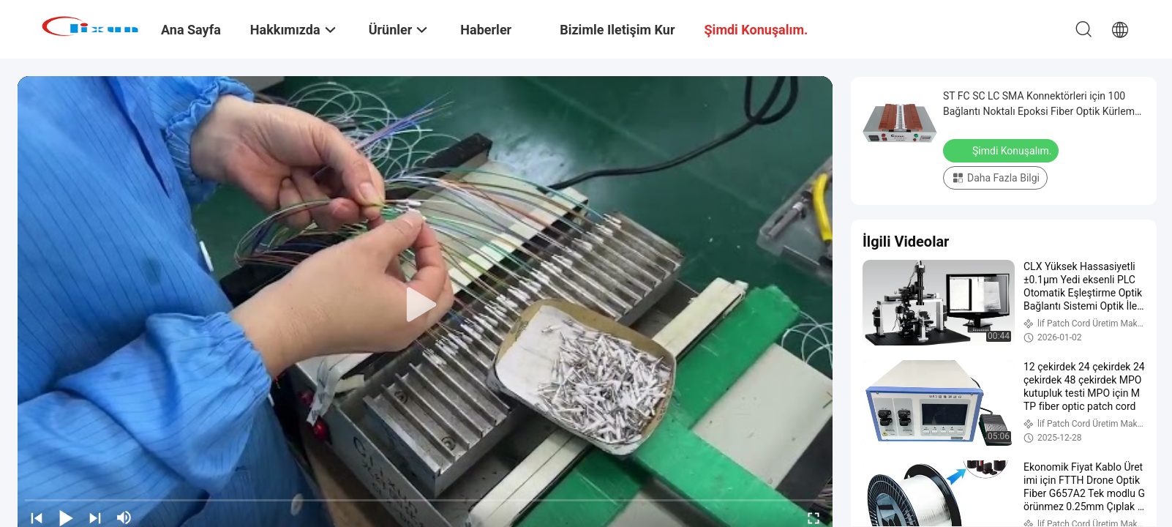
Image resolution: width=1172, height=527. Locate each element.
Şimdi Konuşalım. (1002, 150)
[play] (425, 305)
